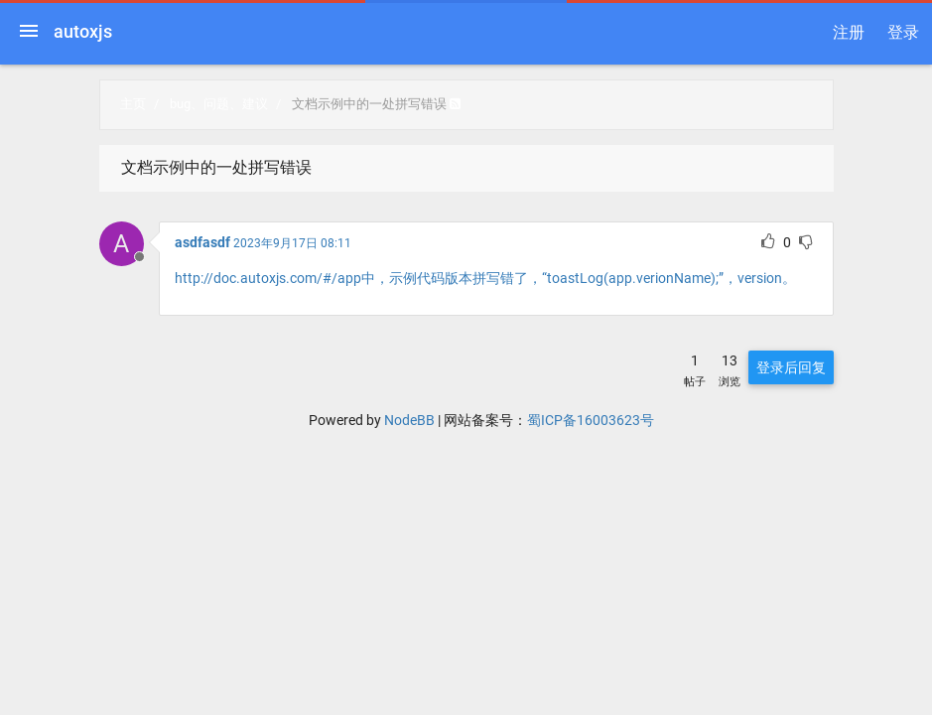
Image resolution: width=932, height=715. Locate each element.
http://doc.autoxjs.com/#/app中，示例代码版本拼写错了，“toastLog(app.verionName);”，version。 (485, 278)
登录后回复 (791, 367)
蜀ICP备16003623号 (590, 420)
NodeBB (409, 420)
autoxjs (83, 31)
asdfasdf (202, 242)
